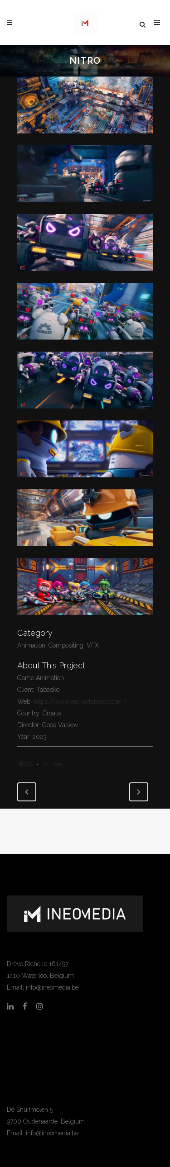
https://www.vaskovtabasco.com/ (79, 701)
